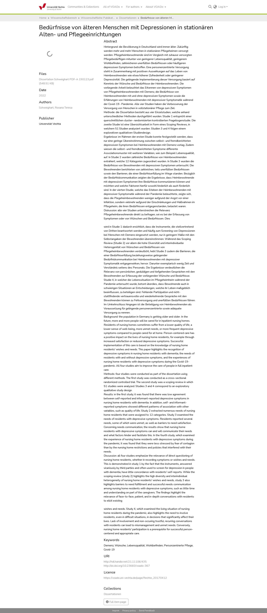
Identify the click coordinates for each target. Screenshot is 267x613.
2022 (42, 95)
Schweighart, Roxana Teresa (55, 108)
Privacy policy (129, 610)
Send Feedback (147, 610)
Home (42, 18)
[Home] (51, 6)
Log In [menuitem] (222, 7)
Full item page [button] (116, 602)
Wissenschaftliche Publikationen (98, 18)
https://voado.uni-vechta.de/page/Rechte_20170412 (135, 578)
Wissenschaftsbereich (64, 18)
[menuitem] (113, 7)
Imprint (115, 610)
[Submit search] (210, 7)
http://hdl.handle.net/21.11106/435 (125, 562)
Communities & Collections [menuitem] (83, 7)
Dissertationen (127, 18)
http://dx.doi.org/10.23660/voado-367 (127, 566)
